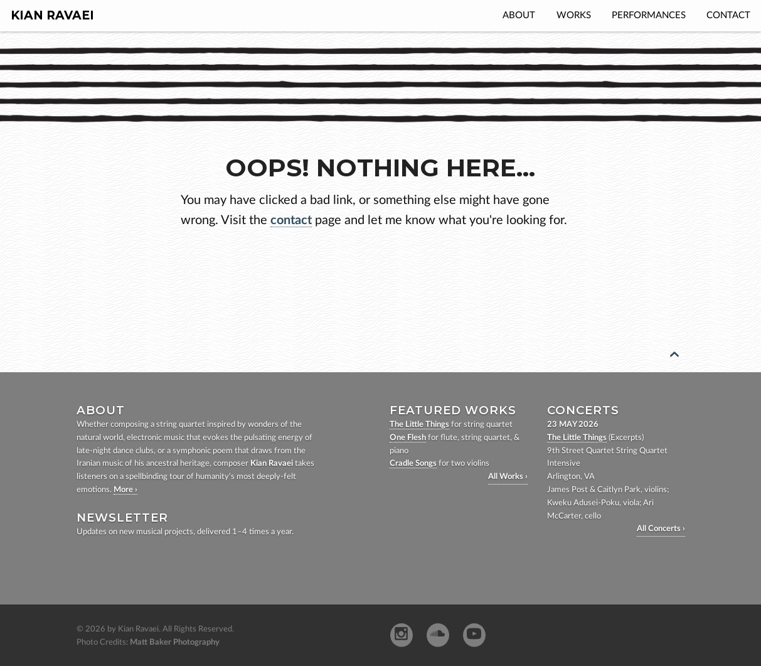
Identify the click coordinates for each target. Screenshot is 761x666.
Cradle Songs (413, 463)
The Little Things (419, 425)
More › (125, 490)
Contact (728, 15)
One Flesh (408, 438)
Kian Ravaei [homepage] (52, 15)
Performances (649, 15)
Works (573, 15)
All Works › (508, 477)
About (519, 15)
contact (291, 220)
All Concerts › (661, 529)
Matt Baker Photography (175, 642)
